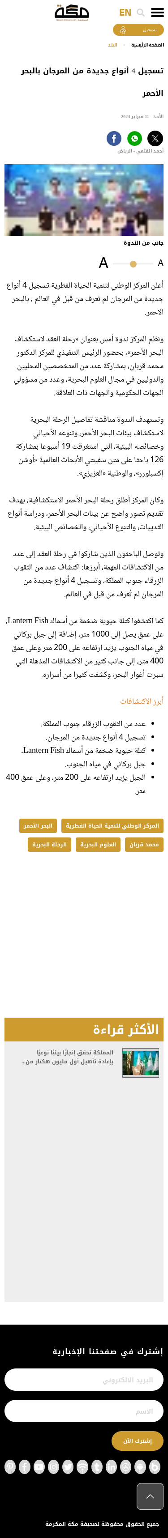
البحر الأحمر (38, 826)
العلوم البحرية (98, 845)
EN (125, 13)
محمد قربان (144, 845)
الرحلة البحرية (49, 845)
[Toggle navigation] (157, 12)
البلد (112, 45)
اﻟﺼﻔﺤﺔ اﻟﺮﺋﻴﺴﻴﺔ (147, 45)
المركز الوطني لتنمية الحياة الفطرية (112, 826)
